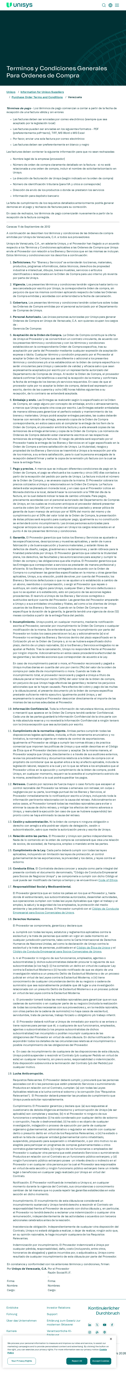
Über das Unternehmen (21, 1320)
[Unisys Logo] (19, 5)
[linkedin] (89, 1324)
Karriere (11, 1331)
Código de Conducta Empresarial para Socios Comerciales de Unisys (57, 951)
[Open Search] (104, 5)
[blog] (97, 1332)
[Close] (110, 1338)
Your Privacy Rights (21, 1361)
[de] (110, 5)
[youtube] (104, 1324)
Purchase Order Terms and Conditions (37, 97)
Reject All (77, 1361)
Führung (11, 1314)
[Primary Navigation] (117, 5)
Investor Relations (58, 1307)
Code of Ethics (107, 880)
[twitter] (97, 1324)
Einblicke (12, 1307)
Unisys (10, 92)
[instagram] (89, 1332)
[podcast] (104, 1332)
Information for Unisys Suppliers (42, 92)
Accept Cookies (100, 1361)
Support (52, 1314)
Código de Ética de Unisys (93, 947)
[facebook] (112, 1324)
